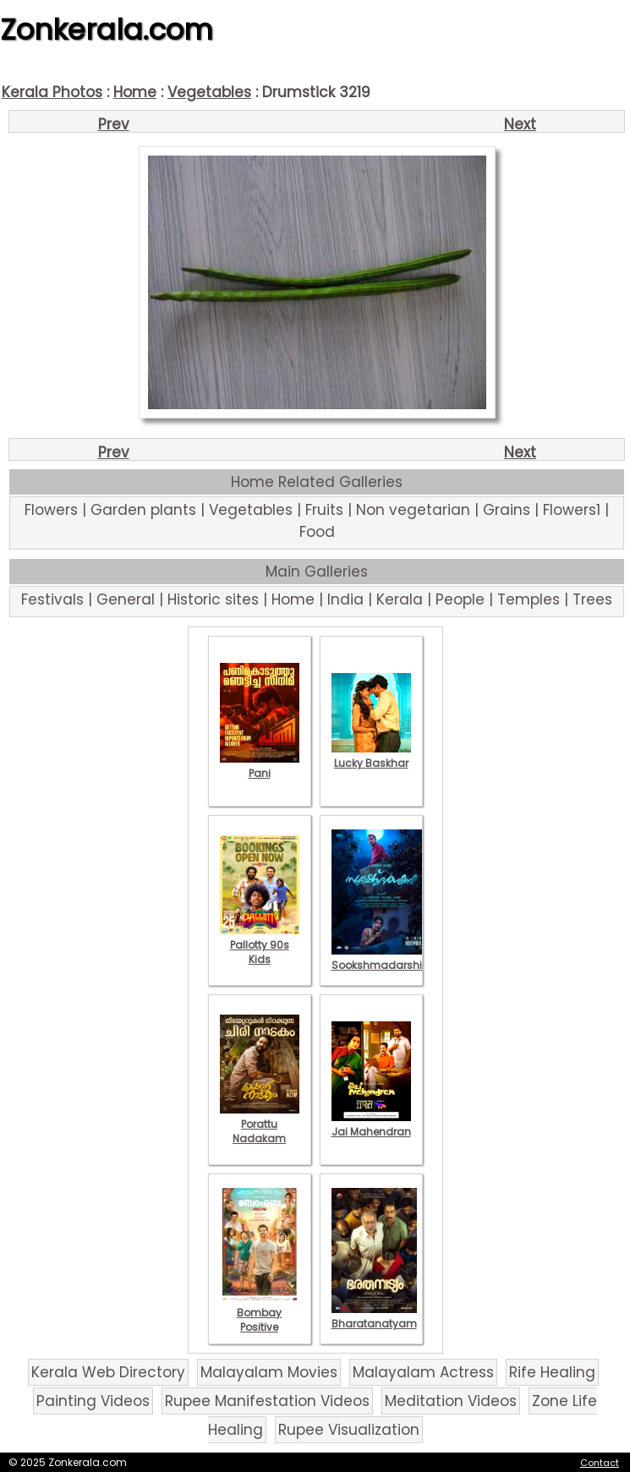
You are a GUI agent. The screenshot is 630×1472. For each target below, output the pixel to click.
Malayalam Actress (423, 1372)
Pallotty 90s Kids (259, 944)
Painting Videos (93, 1401)
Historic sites (213, 599)
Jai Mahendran (371, 1124)
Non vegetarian (413, 510)
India (345, 599)
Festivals (52, 599)
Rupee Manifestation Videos (267, 1401)
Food (317, 532)
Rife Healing (552, 1372)
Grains (506, 510)
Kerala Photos (52, 92)
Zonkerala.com (106, 29)
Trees (592, 599)
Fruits (324, 510)
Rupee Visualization (348, 1430)
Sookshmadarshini (381, 958)
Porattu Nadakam (259, 1124)
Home (134, 92)
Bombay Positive (259, 1312)
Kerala (399, 599)
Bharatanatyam (374, 1316)
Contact (599, 1462)
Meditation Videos (451, 1401)
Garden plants (143, 510)
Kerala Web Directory (108, 1372)
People (460, 599)
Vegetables (209, 92)
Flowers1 (571, 510)
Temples (528, 599)
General (125, 599)
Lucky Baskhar (371, 755)
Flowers (51, 510)
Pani (259, 766)
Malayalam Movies (268, 1372)
